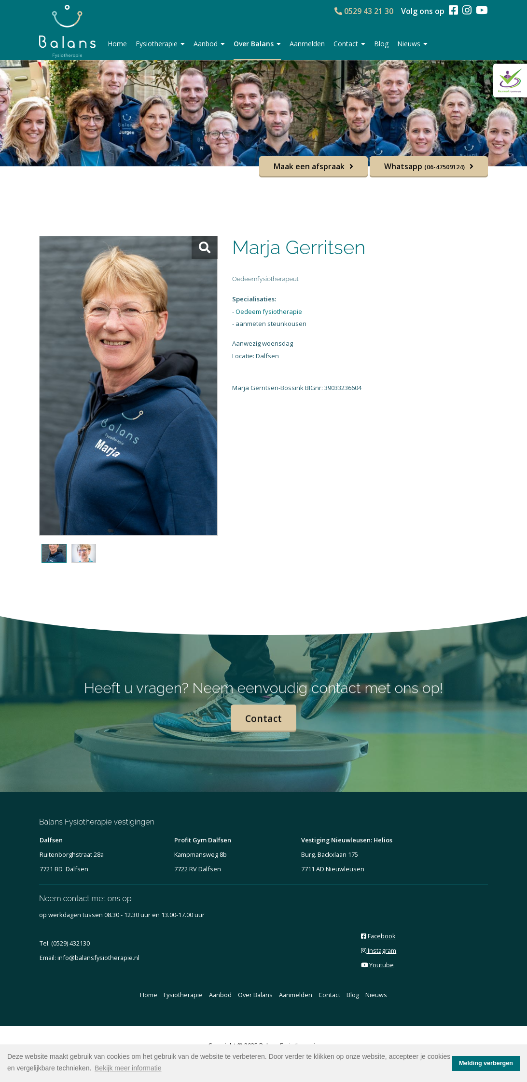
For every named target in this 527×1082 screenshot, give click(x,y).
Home (117, 43)
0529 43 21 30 (363, 11)
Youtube (377, 964)
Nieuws (412, 43)
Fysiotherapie (160, 43)
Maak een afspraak (309, 166)
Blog (381, 43)
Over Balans (257, 43)
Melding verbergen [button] (486, 1063)
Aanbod (209, 43)
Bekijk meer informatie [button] (128, 1068)
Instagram (378, 950)
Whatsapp (424, 166)
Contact (349, 43)
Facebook (378, 936)
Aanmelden (307, 43)
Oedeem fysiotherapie (269, 311)
